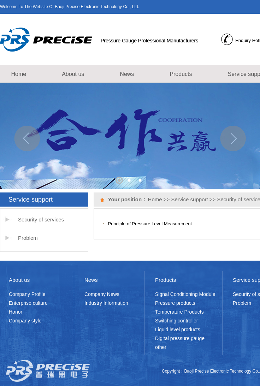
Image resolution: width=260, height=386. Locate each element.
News (127, 74)
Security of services (41, 219)
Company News (101, 294)
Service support (189, 199)
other (160, 347)
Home (18, 74)
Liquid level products (177, 329)
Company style (25, 320)
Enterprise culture (28, 303)
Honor (15, 312)
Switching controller (176, 320)
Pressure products (175, 303)
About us (73, 74)
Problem (28, 238)
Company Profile (27, 294)
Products (181, 74)
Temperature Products (179, 312)
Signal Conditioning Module (185, 294)
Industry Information (106, 303)
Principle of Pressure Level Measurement (150, 223)
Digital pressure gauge (180, 338)
